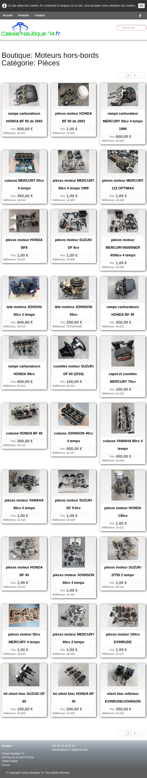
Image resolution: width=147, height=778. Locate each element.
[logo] (41, 30)
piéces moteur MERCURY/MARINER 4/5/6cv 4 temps (123, 247)
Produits (23, 15)
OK (141, 5)
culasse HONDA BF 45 (24, 433)
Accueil (7, 15)
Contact (40, 15)
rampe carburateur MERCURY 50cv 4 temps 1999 (123, 121)
